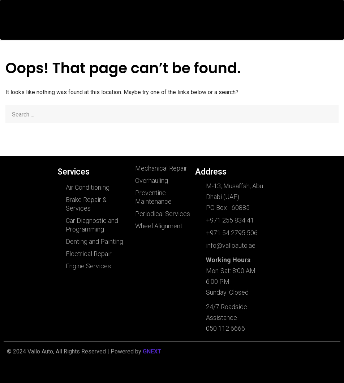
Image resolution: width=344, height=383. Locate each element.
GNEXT (152, 351)
